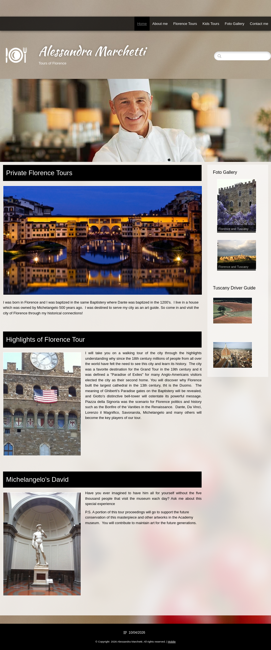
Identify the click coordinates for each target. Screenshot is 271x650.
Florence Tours (185, 24)
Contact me (259, 24)
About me (160, 24)
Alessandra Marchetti (91, 51)
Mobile (172, 641)
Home (142, 24)
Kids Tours (210, 24)
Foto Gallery (234, 24)
